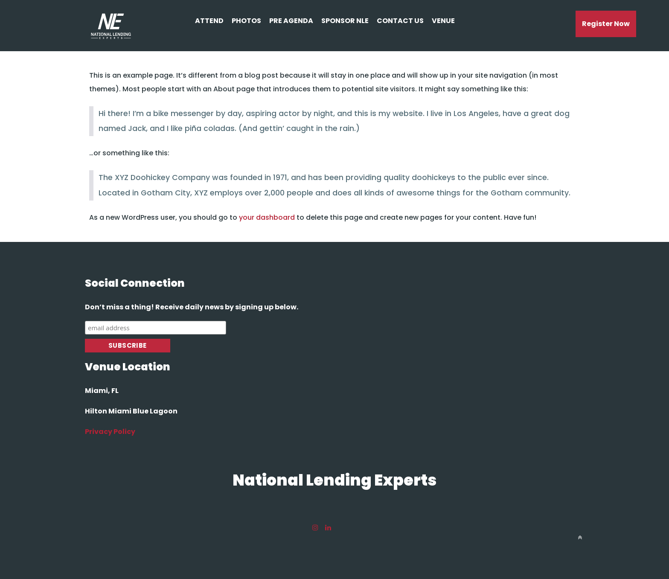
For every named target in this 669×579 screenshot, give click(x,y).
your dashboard (267, 217)
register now (606, 24)
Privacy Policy (110, 431)
